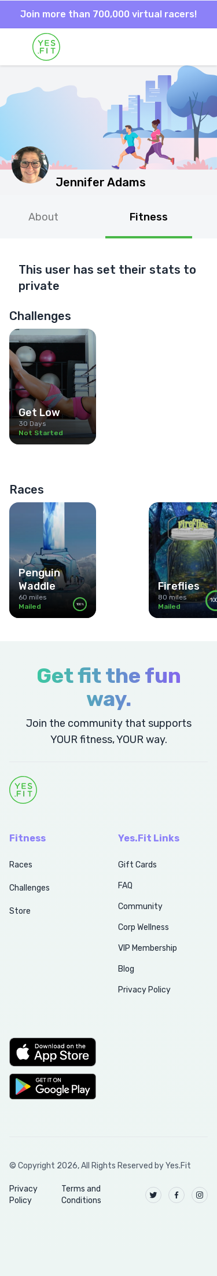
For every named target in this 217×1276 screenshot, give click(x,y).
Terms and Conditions (81, 1194)
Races (20, 865)
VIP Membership (147, 948)
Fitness (149, 217)
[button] (51, 1052)
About (43, 217)
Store (20, 911)
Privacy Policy (144, 990)
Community (140, 906)
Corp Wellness (143, 927)
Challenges (29, 888)
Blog (126, 969)
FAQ (125, 886)
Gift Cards (137, 865)
